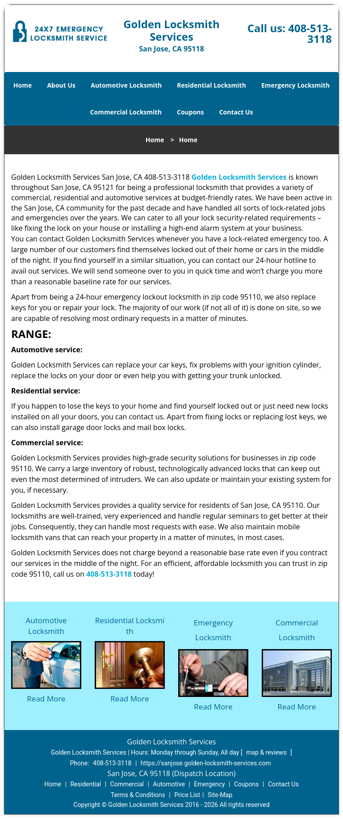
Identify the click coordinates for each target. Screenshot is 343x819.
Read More (46, 698)
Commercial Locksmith (126, 112)
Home (22, 85)
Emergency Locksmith (295, 85)
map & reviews (267, 752)
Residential (85, 784)
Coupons (190, 112)
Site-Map (220, 794)
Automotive (169, 784)
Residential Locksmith (211, 85)
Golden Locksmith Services (239, 177)
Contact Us (236, 112)
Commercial (127, 784)
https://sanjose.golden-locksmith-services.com (206, 763)
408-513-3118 (310, 33)
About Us (61, 85)
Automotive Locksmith (126, 85)
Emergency (209, 784)
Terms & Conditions (138, 794)
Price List (187, 794)
